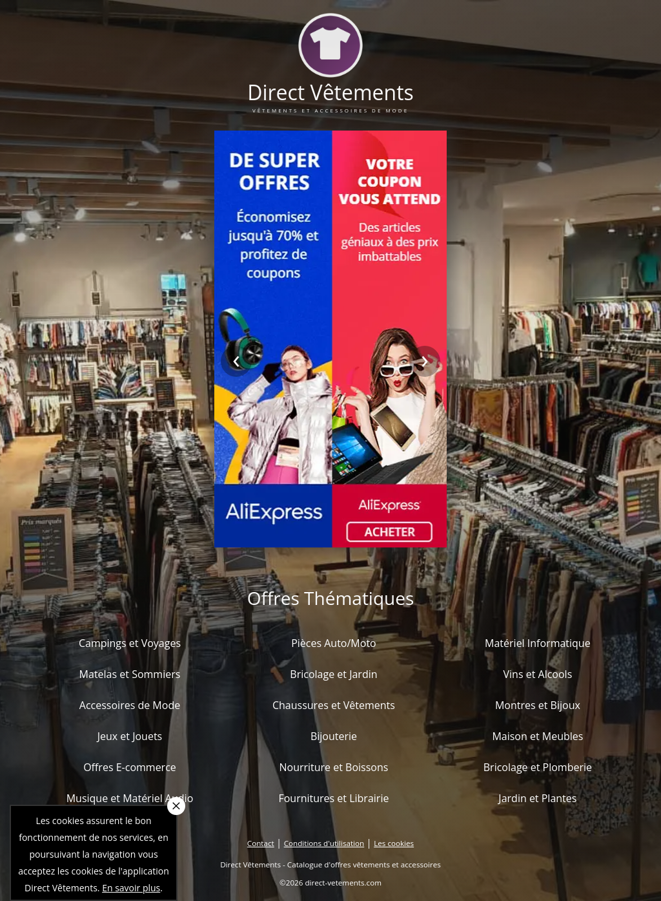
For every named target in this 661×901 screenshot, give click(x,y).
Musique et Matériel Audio (130, 798)
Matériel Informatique (538, 643)
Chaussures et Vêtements (333, 705)
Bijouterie (333, 736)
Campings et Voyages (130, 643)
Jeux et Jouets (130, 736)
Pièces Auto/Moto (333, 643)
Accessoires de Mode (129, 705)
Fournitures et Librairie (333, 798)
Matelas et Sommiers (130, 674)
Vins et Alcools (538, 674)
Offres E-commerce (129, 767)
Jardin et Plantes (537, 798)
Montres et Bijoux (537, 705)
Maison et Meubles (537, 736)
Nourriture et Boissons (333, 767)
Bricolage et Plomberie (537, 767)
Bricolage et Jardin (333, 674)
